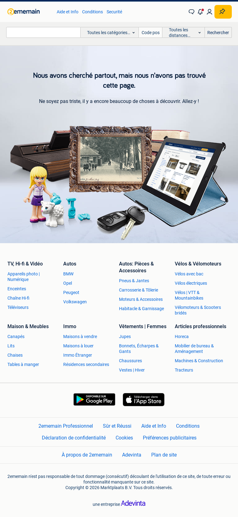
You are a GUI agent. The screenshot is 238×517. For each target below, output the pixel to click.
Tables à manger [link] (23, 364)
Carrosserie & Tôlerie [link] (138, 289)
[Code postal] (151, 32)
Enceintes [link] (16, 288)
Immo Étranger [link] (77, 355)
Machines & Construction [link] (199, 360)
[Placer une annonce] (223, 12)
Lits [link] (11, 345)
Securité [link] (114, 11)
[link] (29, 12)
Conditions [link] (92, 11)
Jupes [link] (125, 336)
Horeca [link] (182, 336)
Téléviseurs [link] (18, 307)
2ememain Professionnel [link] (65, 426)
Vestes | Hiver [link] (132, 370)
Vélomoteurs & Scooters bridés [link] (198, 310)
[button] (200, 12)
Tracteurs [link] (184, 370)
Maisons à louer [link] (78, 345)
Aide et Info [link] (67, 11)
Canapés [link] (15, 336)
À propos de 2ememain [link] (87, 455)
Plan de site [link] (164, 455)
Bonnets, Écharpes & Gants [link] (139, 348)
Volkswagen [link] (75, 301)
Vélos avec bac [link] (189, 273)
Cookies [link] (124, 438)
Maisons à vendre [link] (80, 336)
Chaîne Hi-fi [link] (18, 298)
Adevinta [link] (131, 455)
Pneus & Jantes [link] (134, 280)
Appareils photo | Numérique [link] (23, 276)
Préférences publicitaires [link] (169, 438)
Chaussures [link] (130, 360)
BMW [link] (68, 273)
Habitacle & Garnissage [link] (141, 308)
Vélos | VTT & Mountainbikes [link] (189, 295)
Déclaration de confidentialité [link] (74, 438)
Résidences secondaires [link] (86, 364)
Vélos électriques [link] (191, 283)
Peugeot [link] (71, 292)
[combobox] (43, 32)
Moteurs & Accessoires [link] (141, 299)
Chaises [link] (15, 355)
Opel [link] (67, 283)
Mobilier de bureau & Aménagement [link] (194, 348)
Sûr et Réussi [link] (117, 426)
